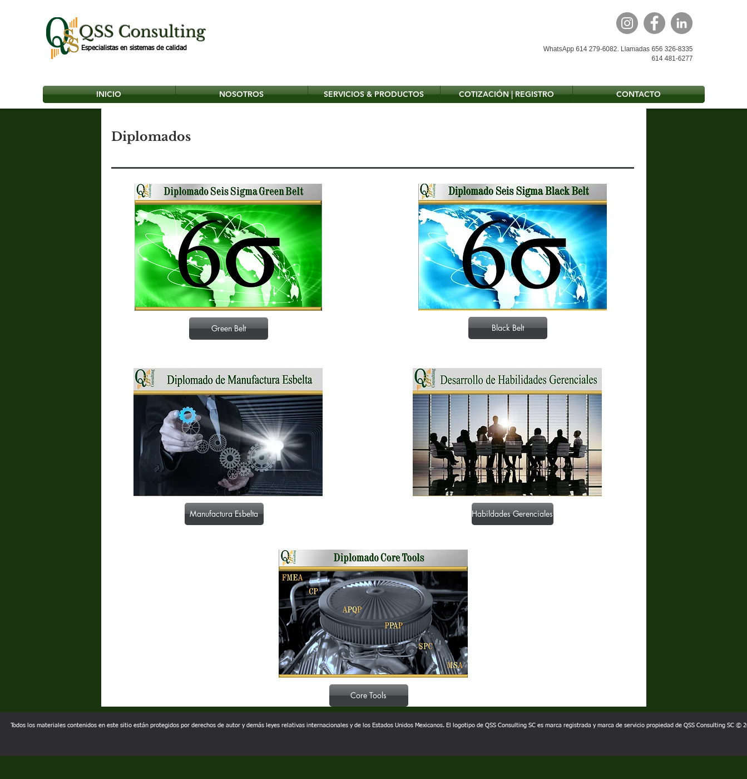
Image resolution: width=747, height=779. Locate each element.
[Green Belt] (228, 328)
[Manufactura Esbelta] (224, 514)
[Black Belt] (507, 328)
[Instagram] (627, 23)
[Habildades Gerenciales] (512, 514)
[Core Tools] (368, 695)
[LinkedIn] (681, 23)
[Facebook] (654, 23)
